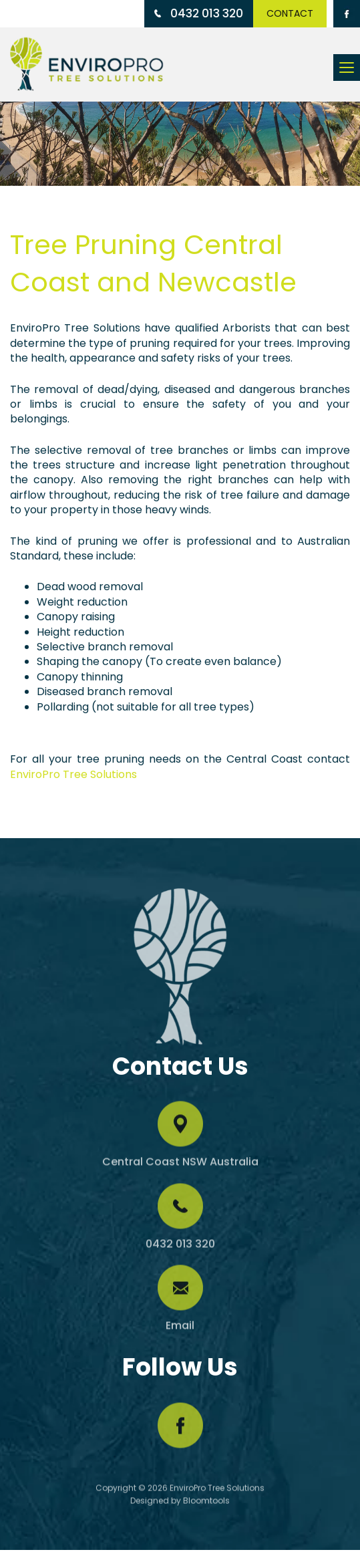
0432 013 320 (199, 13)
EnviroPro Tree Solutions (73, 774)
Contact (290, 13)
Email (180, 1328)
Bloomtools (206, 1503)
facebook (180, 1428)
